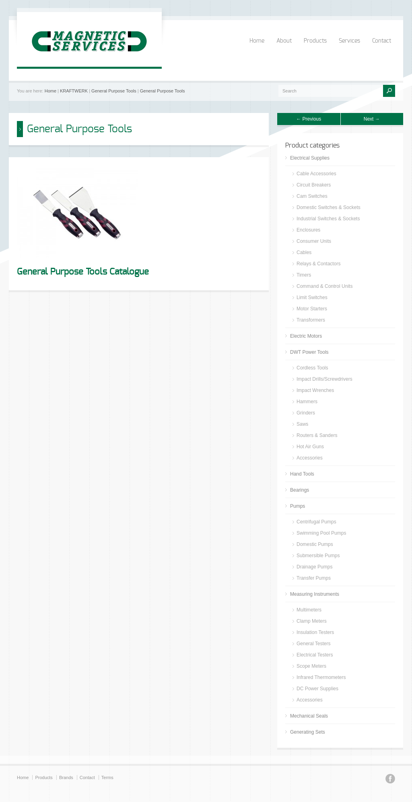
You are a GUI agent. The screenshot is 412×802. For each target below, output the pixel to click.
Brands (66, 777)
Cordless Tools (312, 368)
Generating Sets (307, 732)
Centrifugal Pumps (316, 522)
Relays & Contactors (318, 264)
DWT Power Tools (309, 352)
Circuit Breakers (314, 185)
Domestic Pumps (315, 544)
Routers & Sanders (317, 435)
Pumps (297, 506)
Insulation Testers (315, 632)
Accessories (310, 458)
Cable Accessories (316, 173)
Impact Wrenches (315, 390)
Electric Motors (306, 336)
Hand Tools (302, 474)
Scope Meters (311, 666)
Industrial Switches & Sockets (328, 219)
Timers (304, 275)
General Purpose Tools (113, 90)
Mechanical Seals (309, 716)
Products (315, 41)
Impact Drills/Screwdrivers (324, 379)
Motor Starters (312, 309)
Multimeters (309, 610)
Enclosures (308, 230)
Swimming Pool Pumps (321, 533)
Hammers (307, 401)
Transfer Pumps (314, 578)
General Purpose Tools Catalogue (83, 271)
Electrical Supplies (310, 158)
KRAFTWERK (74, 90)
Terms (107, 777)
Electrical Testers (315, 655)
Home (256, 41)
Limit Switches (312, 297)
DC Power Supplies (317, 688)
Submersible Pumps (318, 555)
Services (349, 41)
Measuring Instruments (314, 594)
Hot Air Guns (310, 446)
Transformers (311, 320)
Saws (302, 424)
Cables (304, 252)
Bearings (299, 490)
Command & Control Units (324, 286)
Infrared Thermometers (321, 677)
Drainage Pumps (314, 567)
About (284, 41)
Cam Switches (312, 196)
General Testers (314, 643)
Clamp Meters (312, 621)
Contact (381, 41)
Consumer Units (314, 241)
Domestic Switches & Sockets (328, 207)
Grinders (306, 413)
